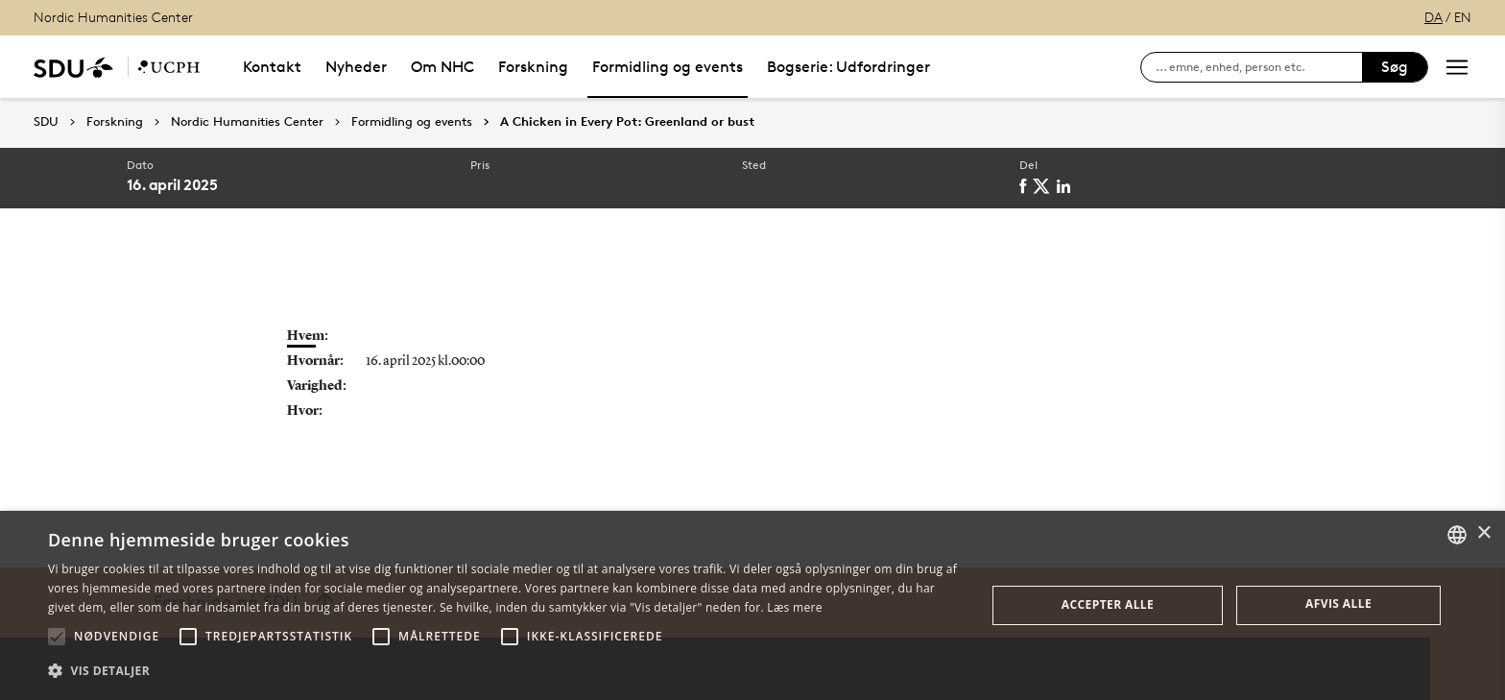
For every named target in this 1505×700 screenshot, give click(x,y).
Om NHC (442, 67)
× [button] (1483, 533)
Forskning (533, 67)
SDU (46, 121)
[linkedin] (1067, 186)
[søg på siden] (1259, 67)
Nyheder (356, 67)
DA (1433, 17)
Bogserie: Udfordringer (848, 67)
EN (1462, 17)
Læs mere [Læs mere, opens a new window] (794, 607)
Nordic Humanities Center (113, 17)
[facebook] (1026, 186)
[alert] (752, 605)
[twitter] (1045, 186)
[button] (56, 636)
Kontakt (272, 67)
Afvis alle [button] (1338, 603)
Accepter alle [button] (1108, 604)
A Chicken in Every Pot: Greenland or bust (627, 122)
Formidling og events (667, 67)
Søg (1394, 67)
